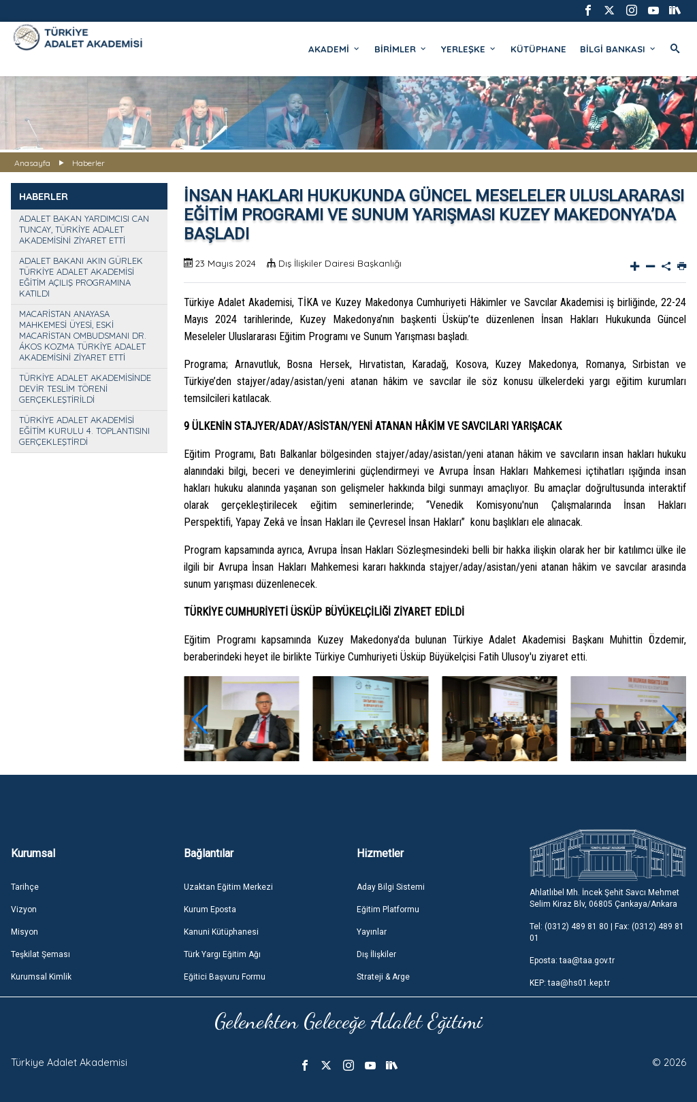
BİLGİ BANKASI (618, 49)
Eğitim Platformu (388, 909)
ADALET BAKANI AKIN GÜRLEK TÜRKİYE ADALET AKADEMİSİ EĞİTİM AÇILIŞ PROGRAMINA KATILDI (81, 277)
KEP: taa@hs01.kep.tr (570, 983)
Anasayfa (32, 163)
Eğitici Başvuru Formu (224, 977)
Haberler (88, 163)
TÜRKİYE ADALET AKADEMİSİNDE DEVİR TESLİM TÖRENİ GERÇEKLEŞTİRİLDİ (85, 388)
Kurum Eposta (210, 909)
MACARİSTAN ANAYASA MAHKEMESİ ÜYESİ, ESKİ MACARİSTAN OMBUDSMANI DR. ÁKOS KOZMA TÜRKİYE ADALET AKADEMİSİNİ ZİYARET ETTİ (82, 335)
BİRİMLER (400, 49)
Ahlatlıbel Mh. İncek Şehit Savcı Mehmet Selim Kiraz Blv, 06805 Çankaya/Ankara (604, 898)
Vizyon (24, 909)
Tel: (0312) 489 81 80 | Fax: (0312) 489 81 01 (607, 932)
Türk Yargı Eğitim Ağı (222, 954)
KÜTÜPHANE (538, 49)
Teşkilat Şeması (40, 954)
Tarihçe (25, 887)
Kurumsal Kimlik (41, 977)
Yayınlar (372, 932)
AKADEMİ (334, 49)
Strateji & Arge (383, 977)
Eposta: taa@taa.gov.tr (572, 960)
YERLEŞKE (469, 49)
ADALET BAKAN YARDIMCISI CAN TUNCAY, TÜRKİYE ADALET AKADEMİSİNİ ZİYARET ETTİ (84, 229)
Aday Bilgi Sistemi (391, 887)
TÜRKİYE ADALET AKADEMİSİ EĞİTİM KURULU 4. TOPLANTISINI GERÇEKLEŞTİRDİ (84, 430)
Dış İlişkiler (376, 954)
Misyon (24, 932)
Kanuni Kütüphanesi (221, 932)
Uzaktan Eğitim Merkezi (228, 887)
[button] (670, 720)
